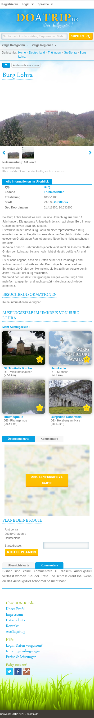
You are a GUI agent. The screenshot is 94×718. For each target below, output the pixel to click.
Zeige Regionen (42, 45)
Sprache (43, 4)
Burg (47, 187)
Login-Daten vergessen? (24, 646)
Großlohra (70, 52)
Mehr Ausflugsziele (15, 327)
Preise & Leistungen (21, 657)
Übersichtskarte (18, 439)
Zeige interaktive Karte (47, 480)
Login (26, 4)
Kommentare (49, 439)
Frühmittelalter (54, 192)
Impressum (14, 615)
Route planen (21, 552)
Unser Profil (15, 609)
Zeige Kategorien (13, 45)
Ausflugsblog (15, 632)
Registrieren (9, 4)
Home (22, 52)
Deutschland (37, 52)
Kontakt (12, 626)
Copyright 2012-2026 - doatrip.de (19, 714)
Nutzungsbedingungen (23, 651)
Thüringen (54, 52)
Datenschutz (15, 620)
